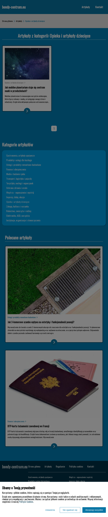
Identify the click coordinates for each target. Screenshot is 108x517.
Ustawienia (50, 510)
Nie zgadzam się (70, 510)
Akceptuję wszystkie (94, 510)
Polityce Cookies (26, 501)
